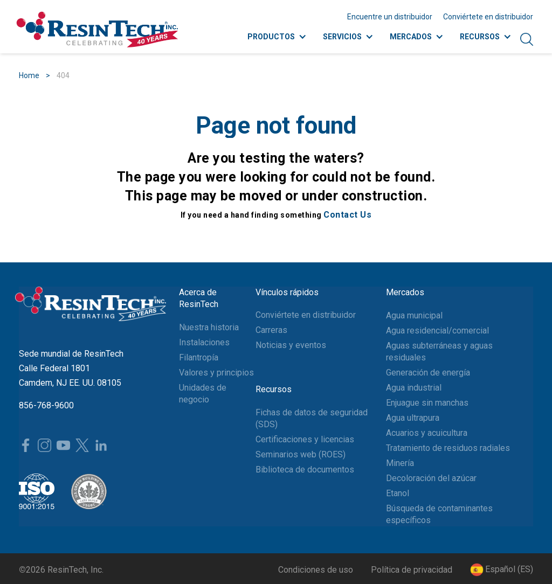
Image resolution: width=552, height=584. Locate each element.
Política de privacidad (411, 570)
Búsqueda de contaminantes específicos (439, 514)
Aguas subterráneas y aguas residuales (439, 351)
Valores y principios (216, 372)
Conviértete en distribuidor (488, 16)
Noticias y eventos (291, 345)
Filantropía (198, 357)
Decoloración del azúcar (431, 478)
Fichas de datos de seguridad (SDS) (312, 418)
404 (63, 75)
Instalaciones (204, 342)
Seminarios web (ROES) (301, 454)
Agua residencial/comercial (437, 330)
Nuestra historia (209, 327)
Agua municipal (414, 315)
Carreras (271, 330)
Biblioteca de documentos (305, 469)
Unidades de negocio (202, 394)
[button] (501, 569)
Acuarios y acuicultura (426, 433)
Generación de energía (428, 372)
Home (29, 75)
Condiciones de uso (315, 570)
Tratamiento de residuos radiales (448, 448)
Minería (400, 463)
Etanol (397, 493)
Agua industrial (413, 388)
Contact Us (347, 215)
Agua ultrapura (412, 418)
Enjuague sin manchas (427, 403)
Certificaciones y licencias (305, 439)
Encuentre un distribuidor (389, 16)
